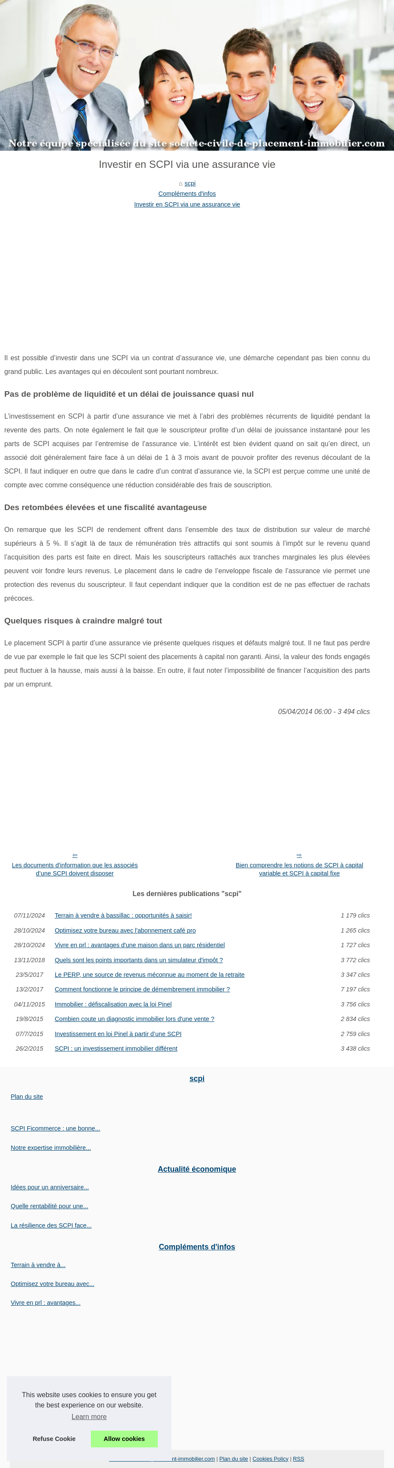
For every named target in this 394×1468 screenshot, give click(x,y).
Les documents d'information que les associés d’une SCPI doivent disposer (75, 869)
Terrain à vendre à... (38, 1264)
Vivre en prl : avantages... (46, 1302)
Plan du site (27, 1096)
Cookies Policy (271, 1459)
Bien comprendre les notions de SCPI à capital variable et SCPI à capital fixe (300, 869)
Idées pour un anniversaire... (50, 1187)
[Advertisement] (187, 274)
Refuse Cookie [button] (54, 1438)
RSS (298, 1459)
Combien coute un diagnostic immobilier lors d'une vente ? (134, 1019)
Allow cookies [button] (124, 1438)
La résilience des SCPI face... (51, 1225)
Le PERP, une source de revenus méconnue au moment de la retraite (150, 975)
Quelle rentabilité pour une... (49, 1206)
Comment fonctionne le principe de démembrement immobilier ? (142, 989)
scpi (190, 183)
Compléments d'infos (187, 193)
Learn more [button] (89, 1416)
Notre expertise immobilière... (51, 1147)
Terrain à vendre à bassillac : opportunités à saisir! (123, 915)
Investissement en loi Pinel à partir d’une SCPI (118, 1034)
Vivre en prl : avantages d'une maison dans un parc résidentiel (140, 945)
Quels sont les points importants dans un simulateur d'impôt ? (139, 960)
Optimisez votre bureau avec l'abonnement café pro (125, 930)
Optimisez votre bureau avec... (52, 1283)
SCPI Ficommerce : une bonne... (55, 1128)
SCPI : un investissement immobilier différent (116, 1049)
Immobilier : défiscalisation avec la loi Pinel (113, 1004)
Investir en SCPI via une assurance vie (187, 204)
